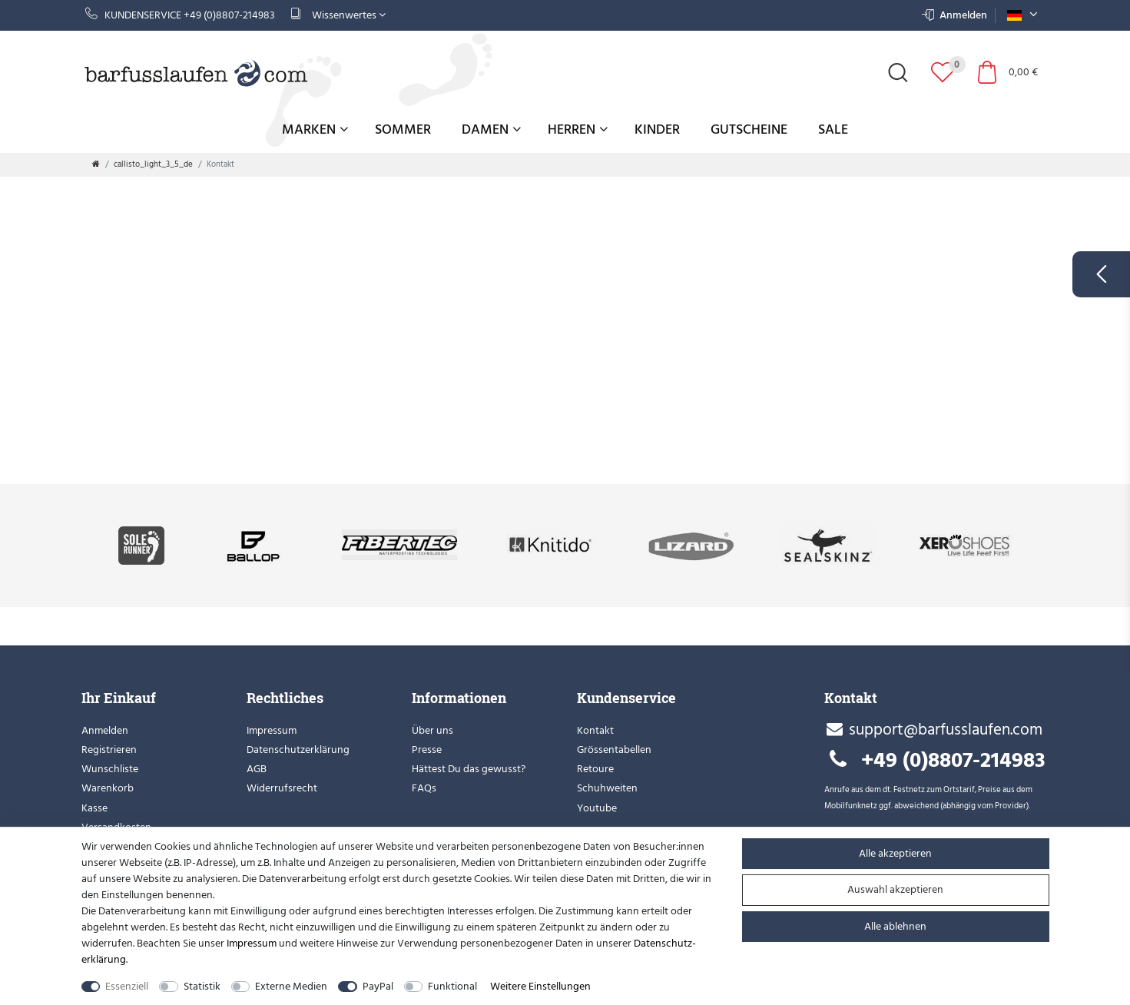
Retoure (595, 769)
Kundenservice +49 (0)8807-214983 (180, 15)
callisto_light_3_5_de (153, 164)
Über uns (432, 730)
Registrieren (109, 749)
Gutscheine (749, 129)
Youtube (597, 808)
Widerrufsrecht (282, 788)
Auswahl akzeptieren (895, 889)
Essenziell (126, 986)
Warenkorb (107, 788)
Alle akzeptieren (895, 853)
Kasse (94, 808)
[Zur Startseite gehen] (96, 164)
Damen (491, 129)
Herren (578, 129)
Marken (315, 129)
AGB (257, 769)
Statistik (202, 986)
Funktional (452, 986)
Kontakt (595, 730)
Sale (833, 129)
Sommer (403, 129)
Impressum (272, 730)
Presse (427, 749)
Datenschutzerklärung (298, 749)
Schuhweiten (607, 788)
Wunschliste (109, 769)
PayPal (378, 986)
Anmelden (104, 730)
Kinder (657, 129)
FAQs (424, 788)
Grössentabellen (614, 749)
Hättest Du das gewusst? (468, 769)
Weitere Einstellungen (540, 986)
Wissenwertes (338, 15)
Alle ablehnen (895, 926)
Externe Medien (291, 986)
